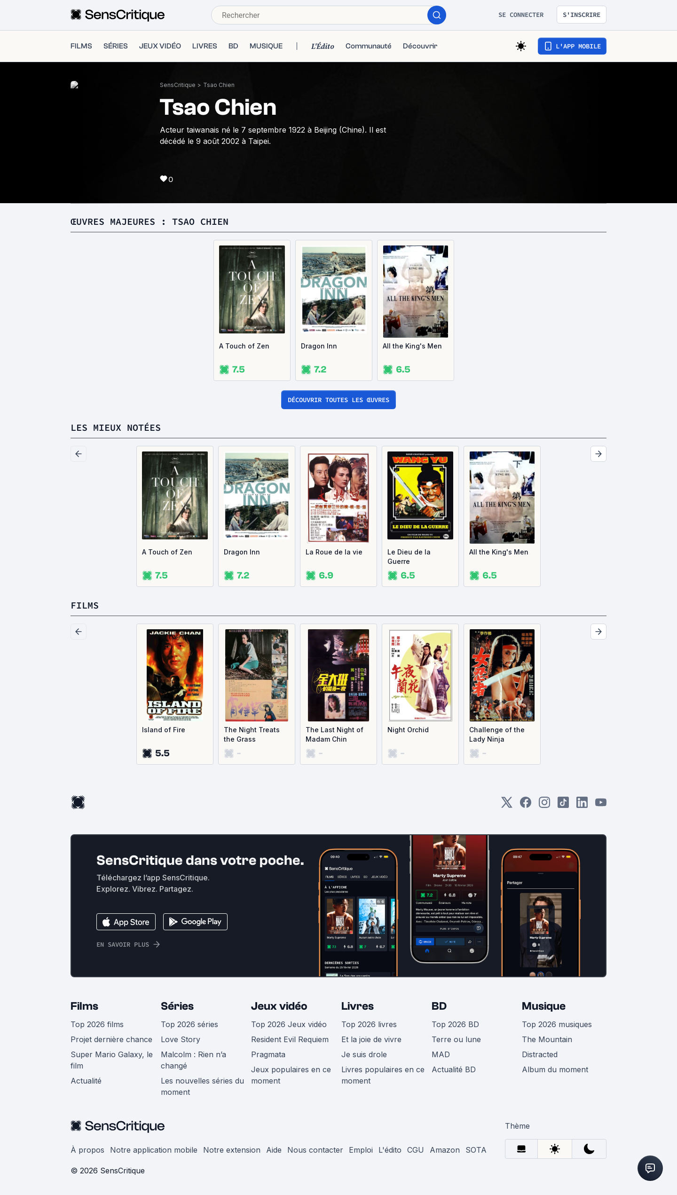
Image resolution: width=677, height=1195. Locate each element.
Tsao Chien (219, 84)
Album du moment (555, 1069)
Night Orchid (408, 730)
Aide (274, 1150)
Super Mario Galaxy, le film (112, 1060)
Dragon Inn (319, 346)
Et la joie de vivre (371, 1039)
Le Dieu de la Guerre (409, 556)
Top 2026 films (97, 1024)
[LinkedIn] (582, 805)
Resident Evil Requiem (290, 1039)
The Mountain (547, 1039)
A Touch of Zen (244, 346)
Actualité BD (454, 1069)
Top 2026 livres (369, 1024)
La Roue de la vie (334, 552)
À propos (87, 1150)
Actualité (86, 1080)
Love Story (180, 1039)
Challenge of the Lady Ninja (497, 734)
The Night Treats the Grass (252, 734)
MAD (441, 1054)
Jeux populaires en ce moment (291, 1075)
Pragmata (268, 1054)
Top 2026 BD (455, 1024)
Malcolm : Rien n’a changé (193, 1060)
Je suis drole (364, 1054)
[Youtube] (600, 805)
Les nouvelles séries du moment (202, 1086)
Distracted (540, 1054)
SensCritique (178, 84)
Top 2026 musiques (557, 1024)
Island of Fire (163, 730)
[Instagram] (544, 805)
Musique (544, 1006)
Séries (177, 1006)
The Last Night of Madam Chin (334, 734)
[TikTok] (563, 805)
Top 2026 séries (189, 1024)
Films (84, 1006)
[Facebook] (525, 805)
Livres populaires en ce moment (383, 1075)
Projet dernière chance (111, 1039)
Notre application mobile (153, 1150)
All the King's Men (412, 346)
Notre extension (231, 1150)
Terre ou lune (456, 1039)
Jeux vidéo (279, 1006)
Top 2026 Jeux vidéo (289, 1024)
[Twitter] (506, 805)
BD (439, 1006)
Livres (357, 1006)
